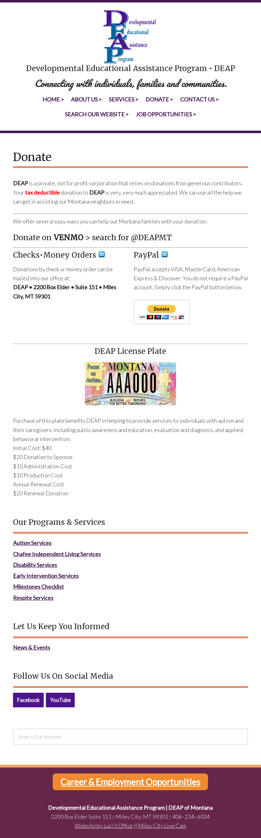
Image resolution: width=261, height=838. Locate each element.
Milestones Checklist (38, 586)
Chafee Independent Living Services (57, 554)
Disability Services (35, 564)
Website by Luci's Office (104, 825)
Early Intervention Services (46, 575)
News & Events (31, 647)
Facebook (28, 700)
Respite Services (33, 597)
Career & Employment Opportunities (130, 782)
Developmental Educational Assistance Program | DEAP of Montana (130, 37)
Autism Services (32, 542)
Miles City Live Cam (162, 825)
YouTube (60, 700)
